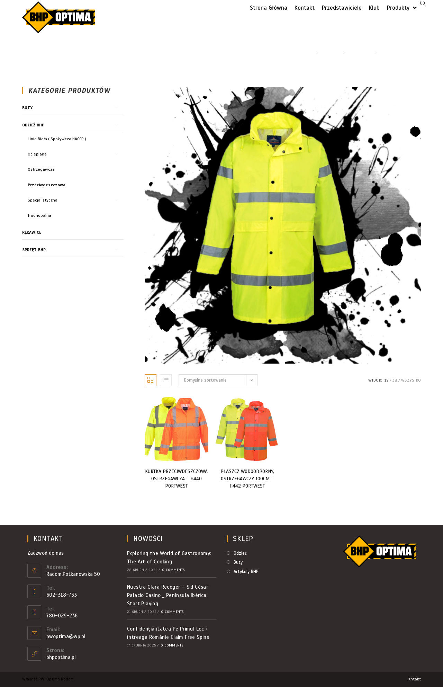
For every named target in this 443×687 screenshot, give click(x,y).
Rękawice (31, 232)
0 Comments (173, 570)
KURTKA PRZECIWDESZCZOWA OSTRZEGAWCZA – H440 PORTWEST (176, 479)
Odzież (240, 553)
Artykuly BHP (246, 571)
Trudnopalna (39, 215)
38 (394, 380)
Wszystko (411, 380)
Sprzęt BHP (34, 249)
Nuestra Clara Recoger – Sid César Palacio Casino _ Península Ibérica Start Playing (167, 595)
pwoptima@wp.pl (65, 636)
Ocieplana (37, 154)
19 (387, 380)
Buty (27, 107)
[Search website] (423, 4)
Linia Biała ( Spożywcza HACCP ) (57, 138)
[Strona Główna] (311, 52)
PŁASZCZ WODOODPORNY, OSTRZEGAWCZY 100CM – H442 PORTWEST (247, 479)
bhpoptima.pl (61, 657)
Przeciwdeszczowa (46, 184)
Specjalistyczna (42, 200)
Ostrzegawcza (41, 169)
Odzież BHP (33, 125)
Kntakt (414, 679)
